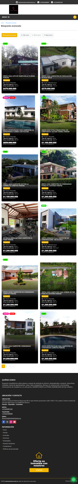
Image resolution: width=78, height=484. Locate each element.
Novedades (7, 441)
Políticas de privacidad (10, 449)
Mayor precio (48, 35)
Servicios (6, 438)
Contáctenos (7, 446)
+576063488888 (44, 2)
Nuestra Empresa (9, 443)
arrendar (6, 435)
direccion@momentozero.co (26, 2)
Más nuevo (25, 35)
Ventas (5, 432)
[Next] (13, 366)
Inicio (2, 23)
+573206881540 (58, 2)
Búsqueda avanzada (11, 23)
